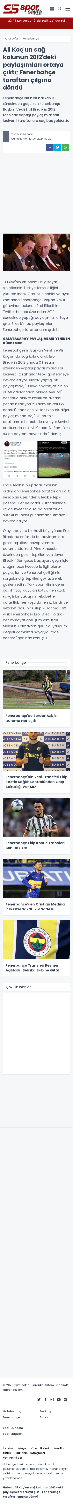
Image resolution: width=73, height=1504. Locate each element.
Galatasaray (12, 1411)
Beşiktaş (45, 1411)
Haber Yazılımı (13, 1390)
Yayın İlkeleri (40, 1448)
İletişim (8, 1448)
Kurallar (59, 1448)
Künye (22, 1448)
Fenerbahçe (31, 38)
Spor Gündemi (13, 1428)
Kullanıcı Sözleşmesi (30, 1453)
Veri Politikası (12, 1458)
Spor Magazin (12, 1434)
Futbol (44, 1417)
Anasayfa (11, 38)
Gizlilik (7, 1453)
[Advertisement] (36, 199)
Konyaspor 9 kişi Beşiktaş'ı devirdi (36, 21)
